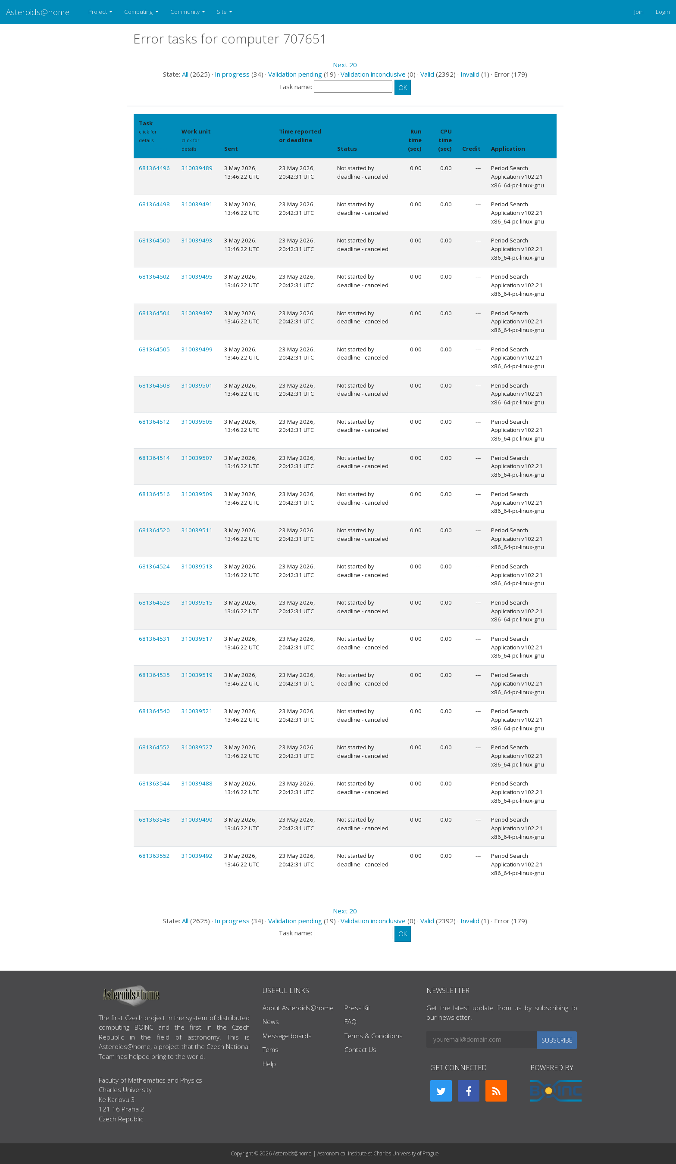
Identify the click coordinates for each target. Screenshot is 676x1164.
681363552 (154, 856)
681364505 (154, 349)
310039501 (197, 385)
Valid (427, 74)
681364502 (154, 276)
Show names (153, 149)
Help (269, 1063)
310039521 (197, 711)
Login (663, 12)
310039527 (197, 747)
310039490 (197, 819)
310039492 (197, 856)
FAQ (350, 1021)
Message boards (287, 1035)
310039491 (197, 204)
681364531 (154, 639)
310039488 (197, 783)
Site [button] (222, 12)
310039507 (197, 458)
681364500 (154, 240)
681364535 (154, 675)
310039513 (197, 566)
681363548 (154, 819)
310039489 (197, 168)
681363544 (154, 783)
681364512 (154, 421)
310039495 (197, 276)
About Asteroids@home (298, 1007)
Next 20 (345, 64)
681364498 (154, 204)
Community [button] (185, 12)
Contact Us (360, 1049)
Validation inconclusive (373, 74)
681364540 (154, 711)
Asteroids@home (37, 11)
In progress (232, 74)
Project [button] (98, 12)
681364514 (154, 458)
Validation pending (295, 74)
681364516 (154, 494)
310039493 (197, 240)
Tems (271, 1049)
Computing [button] (139, 12)
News (271, 1021)
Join (639, 12)
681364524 (154, 566)
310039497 (197, 313)
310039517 (197, 639)
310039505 (197, 421)
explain (287, 149)
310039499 (197, 349)
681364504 (154, 313)
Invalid (469, 74)
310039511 (197, 530)
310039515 (197, 602)
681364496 (154, 168)
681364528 (154, 602)
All (185, 74)
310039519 (197, 675)
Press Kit (357, 1007)
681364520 (154, 530)
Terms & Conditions (373, 1035)
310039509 (197, 494)
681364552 (154, 747)
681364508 (154, 385)
